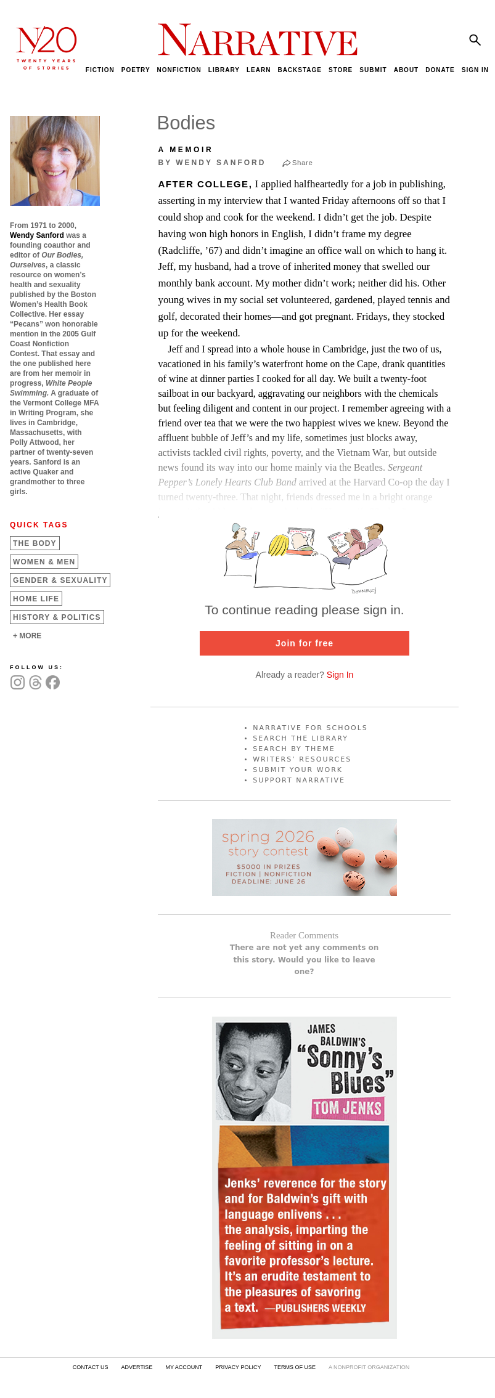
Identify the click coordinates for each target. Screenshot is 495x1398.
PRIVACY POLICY (238, 1367)
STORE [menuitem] (341, 70)
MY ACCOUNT (183, 1367)
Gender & (60, 580)
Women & (44, 562)
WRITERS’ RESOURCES (302, 759)
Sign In (340, 675)
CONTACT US (90, 1367)
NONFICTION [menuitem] (179, 70)
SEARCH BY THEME (294, 749)
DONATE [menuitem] (439, 70)
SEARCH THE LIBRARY (300, 738)
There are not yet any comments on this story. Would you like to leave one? (304, 959)
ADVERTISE (137, 1367)
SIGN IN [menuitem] (475, 70)
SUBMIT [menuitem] (373, 70)
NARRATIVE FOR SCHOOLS (310, 728)
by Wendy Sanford (212, 162)
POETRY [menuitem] (135, 70)
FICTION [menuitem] (100, 70)
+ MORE (27, 636)
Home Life (36, 599)
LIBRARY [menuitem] (224, 70)
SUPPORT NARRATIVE (299, 780)
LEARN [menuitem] (259, 70)
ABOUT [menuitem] (406, 70)
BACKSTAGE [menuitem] (299, 70)
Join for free (304, 643)
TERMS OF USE (295, 1367)
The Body (35, 543)
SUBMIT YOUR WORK (298, 770)
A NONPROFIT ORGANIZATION (369, 1367)
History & (57, 617)
